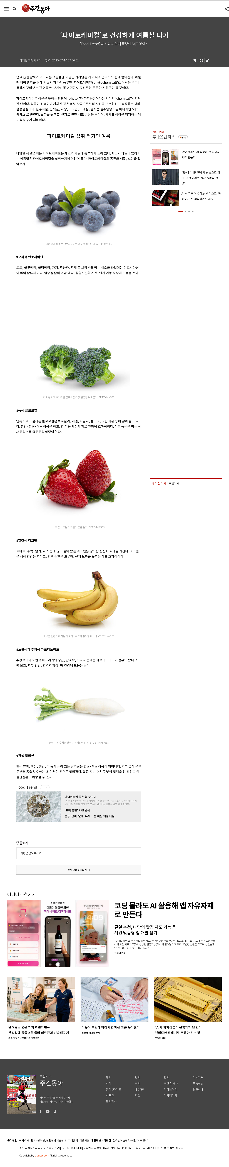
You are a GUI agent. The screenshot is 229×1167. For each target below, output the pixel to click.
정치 (108, 1077)
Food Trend (26, 787)
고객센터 (73, 1140)
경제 (137, 1077)
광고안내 (198, 1089)
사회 (108, 1083)
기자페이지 (170, 1095)
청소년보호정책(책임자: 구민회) (130, 1140)
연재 (166, 1077)
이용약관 (84, 1140)
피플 (137, 1095)
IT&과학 (140, 1089)
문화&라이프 (113, 1089)
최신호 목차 (171, 1083)
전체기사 (111, 1101)
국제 (137, 1083)
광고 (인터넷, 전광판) (43, 1140)
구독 (45, 787)
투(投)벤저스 (163, 137)
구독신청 (198, 1083)
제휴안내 (61, 1140)
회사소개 (24, 1140)
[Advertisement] (69, 303)
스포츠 (110, 1095)
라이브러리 (170, 1089)
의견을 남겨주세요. (31, 853)
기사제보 (198, 1077)
